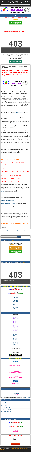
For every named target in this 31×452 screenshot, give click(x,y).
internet (2, 191)
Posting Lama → (27, 230)
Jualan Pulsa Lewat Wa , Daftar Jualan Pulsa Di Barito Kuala (14, 66)
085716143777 (15, 304)
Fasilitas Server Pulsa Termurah (7, 403)
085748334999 (15, 308)
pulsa (19, 99)
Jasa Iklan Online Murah (26, 451)
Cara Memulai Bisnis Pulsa (6, 405)
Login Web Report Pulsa (5, 414)
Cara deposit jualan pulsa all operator (8, 203)
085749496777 (15, 310)
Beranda (16, 230)
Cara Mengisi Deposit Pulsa (6, 409)
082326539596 (15, 393)
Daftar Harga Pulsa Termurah (6, 402)
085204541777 (15, 297)
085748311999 (15, 305)
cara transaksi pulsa (15, 122)
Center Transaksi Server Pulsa (7, 413)
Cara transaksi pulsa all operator (7, 206)
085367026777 (15, 300)
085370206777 (15, 303)
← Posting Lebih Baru (5, 230)
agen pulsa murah (5, 68)
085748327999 (15, 307)
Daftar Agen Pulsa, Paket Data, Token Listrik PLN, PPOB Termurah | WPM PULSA (15, 2)
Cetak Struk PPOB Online (6, 416)
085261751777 (15, 299)
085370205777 (15, 301)
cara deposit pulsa (26, 117)
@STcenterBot (15, 350)
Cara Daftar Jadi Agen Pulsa (6, 407)
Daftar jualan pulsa (19, 112)
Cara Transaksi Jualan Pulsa (6, 411)
